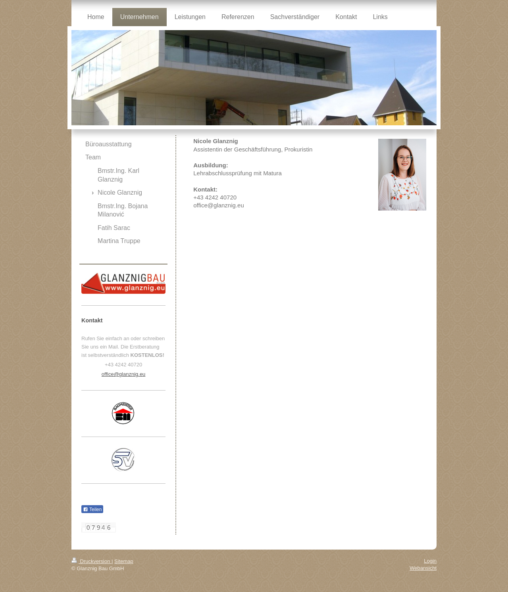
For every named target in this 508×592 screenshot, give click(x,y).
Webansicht (423, 568)
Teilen (92, 509)
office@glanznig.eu (124, 374)
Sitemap (123, 561)
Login (430, 561)
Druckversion (91, 561)
